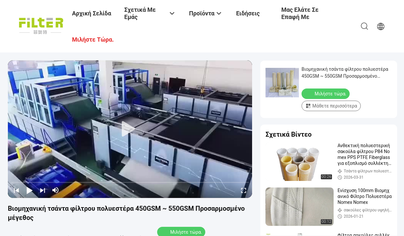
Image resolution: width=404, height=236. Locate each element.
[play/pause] (29, 190)
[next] (42, 190)
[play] (130, 129)
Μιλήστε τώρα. (326, 93)
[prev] (16, 190)
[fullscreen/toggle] (243, 190)
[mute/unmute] (55, 190)
